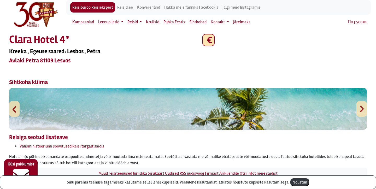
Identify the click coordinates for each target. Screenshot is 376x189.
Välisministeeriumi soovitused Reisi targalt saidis (62, 146)
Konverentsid (148, 7)
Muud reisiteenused (115, 173)
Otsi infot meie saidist (259, 173)
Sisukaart (156, 173)
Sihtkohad (198, 22)
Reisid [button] (133, 22)
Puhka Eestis (174, 22)
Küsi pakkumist (21, 172)
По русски (357, 22)
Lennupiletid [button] (109, 22)
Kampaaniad (83, 22)
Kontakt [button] (218, 22)
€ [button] (208, 40)
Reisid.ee (125, 7)
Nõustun (299, 182)
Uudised (172, 173)
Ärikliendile (229, 173)
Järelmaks (241, 22)
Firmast (212, 173)
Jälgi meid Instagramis (241, 7)
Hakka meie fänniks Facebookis (191, 7)
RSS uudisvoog (192, 173)
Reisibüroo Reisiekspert (92, 7)
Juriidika (140, 173)
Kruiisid (152, 22)
